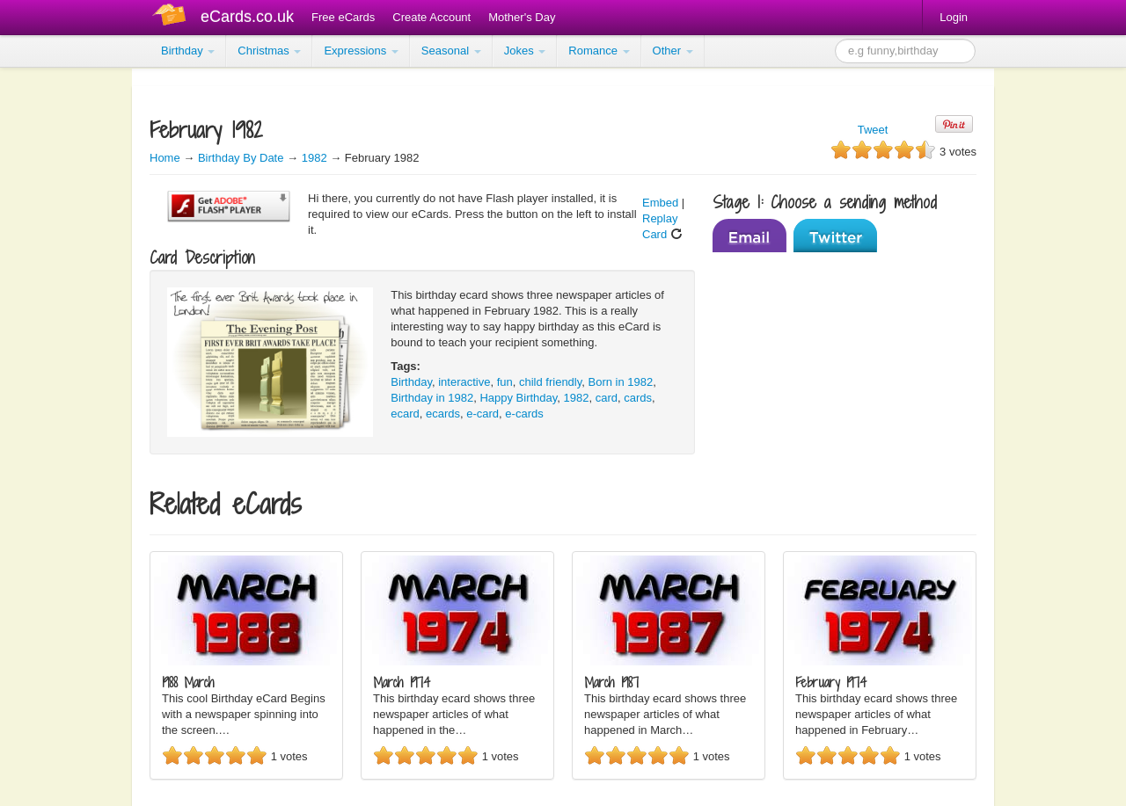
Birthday (188, 50)
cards (638, 397)
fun (505, 381)
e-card (482, 413)
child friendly (550, 381)
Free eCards (343, 17)
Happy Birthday (518, 397)
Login (954, 17)
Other (673, 50)
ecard (405, 413)
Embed (660, 202)
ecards (443, 413)
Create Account (431, 17)
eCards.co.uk (247, 16)
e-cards (524, 413)
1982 (314, 157)
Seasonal (451, 50)
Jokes (525, 50)
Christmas (269, 50)
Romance (598, 50)
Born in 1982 (621, 381)
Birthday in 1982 (432, 397)
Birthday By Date (242, 157)
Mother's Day (521, 17)
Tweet (873, 129)
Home (165, 157)
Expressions (361, 50)
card (607, 397)
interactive (464, 381)
